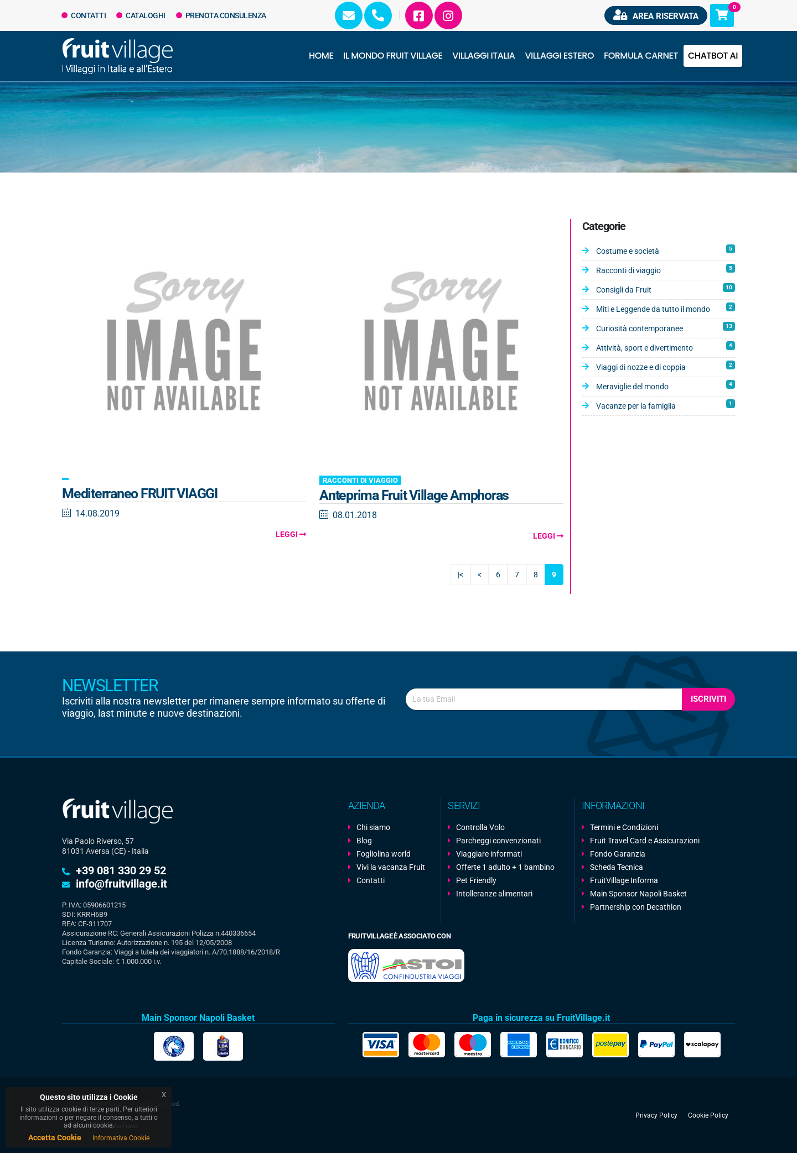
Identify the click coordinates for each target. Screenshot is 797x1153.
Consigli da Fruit (665, 288)
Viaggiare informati (489, 853)
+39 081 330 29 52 (121, 870)
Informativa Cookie (120, 1138)
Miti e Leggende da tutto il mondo (665, 308)
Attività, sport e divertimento (665, 346)
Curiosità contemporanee (665, 327)
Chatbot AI (713, 55)
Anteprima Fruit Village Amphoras (414, 495)
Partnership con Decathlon (635, 906)
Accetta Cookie (54, 1137)
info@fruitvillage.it (121, 883)
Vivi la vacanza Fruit (390, 867)
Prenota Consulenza (221, 15)
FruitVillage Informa (624, 880)
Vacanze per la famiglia (665, 404)
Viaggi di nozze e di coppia (665, 366)
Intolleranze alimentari (494, 893)
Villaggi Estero (559, 55)
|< (460, 574)
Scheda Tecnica (616, 867)
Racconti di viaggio (360, 480)
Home (321, 55)
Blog (364, 840)
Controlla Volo (480, 827)
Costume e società (665, 249)
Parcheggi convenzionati (498, 840)
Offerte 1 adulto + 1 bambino (505, 867)
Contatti (84, 15)
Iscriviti (708, 699)
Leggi (291, 534)
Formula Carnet (641, 55)
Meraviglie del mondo (665, 385)
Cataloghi (140, 15)
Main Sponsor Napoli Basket (638, 893)
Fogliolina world (383, 853)
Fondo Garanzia (617, 853)
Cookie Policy (708, 1115)
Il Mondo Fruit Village (392, 55)
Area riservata (655, 15)
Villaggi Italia (483, 55)
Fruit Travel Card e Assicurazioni (645, 840)
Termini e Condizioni (624, 827)
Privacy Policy (656, 1115)
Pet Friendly (476, 880)
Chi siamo (373, 827)
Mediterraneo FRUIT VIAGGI (140, 494)
